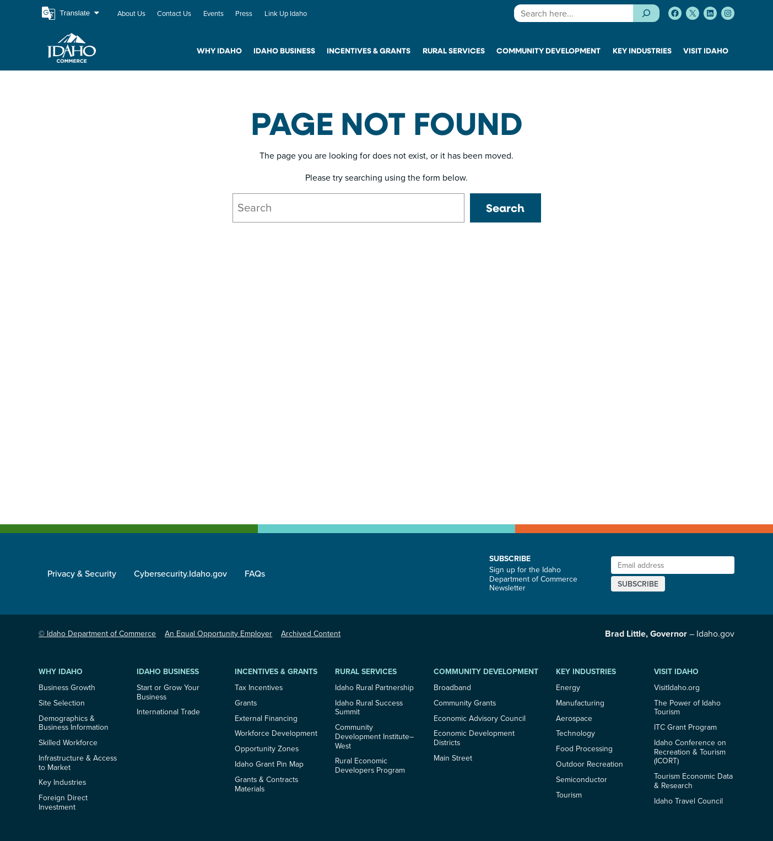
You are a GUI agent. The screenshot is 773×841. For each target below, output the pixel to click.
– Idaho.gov (669, 633)
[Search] (646, 13)
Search (505, 207)
